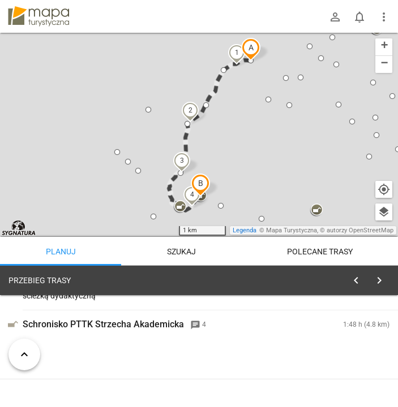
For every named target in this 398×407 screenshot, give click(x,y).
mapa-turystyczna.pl (38, 16)
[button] (250, 49)
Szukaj (181, 251)
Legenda (244, 230)
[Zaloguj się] (335, 17)
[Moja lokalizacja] (383, 189)
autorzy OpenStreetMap (360, 230)
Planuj (61, 251)
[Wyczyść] (383, 277)
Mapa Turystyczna (291, 230)
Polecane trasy (320, 251)
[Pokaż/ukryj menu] (384, 17)
